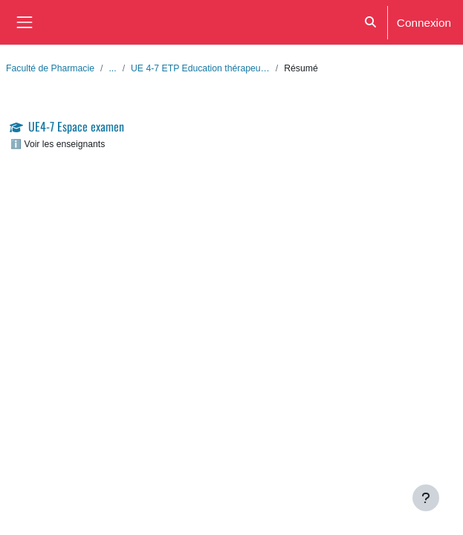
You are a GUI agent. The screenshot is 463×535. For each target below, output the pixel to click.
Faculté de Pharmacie (50, 68)
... (112, 68)
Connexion (424, 22)
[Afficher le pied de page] (425, 497)
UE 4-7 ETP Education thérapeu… (200, 68)
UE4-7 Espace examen (76, 126)
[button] (370, 22)
